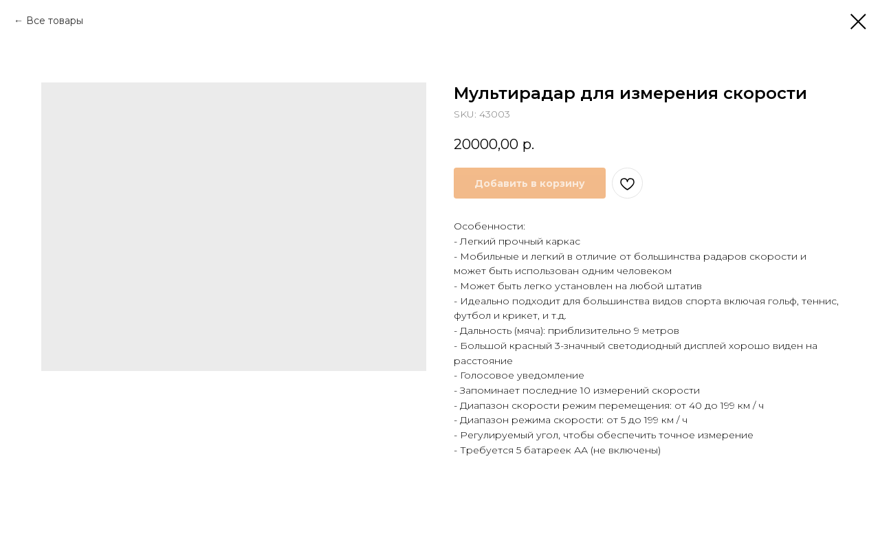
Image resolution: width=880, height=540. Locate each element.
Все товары (54, 20)
